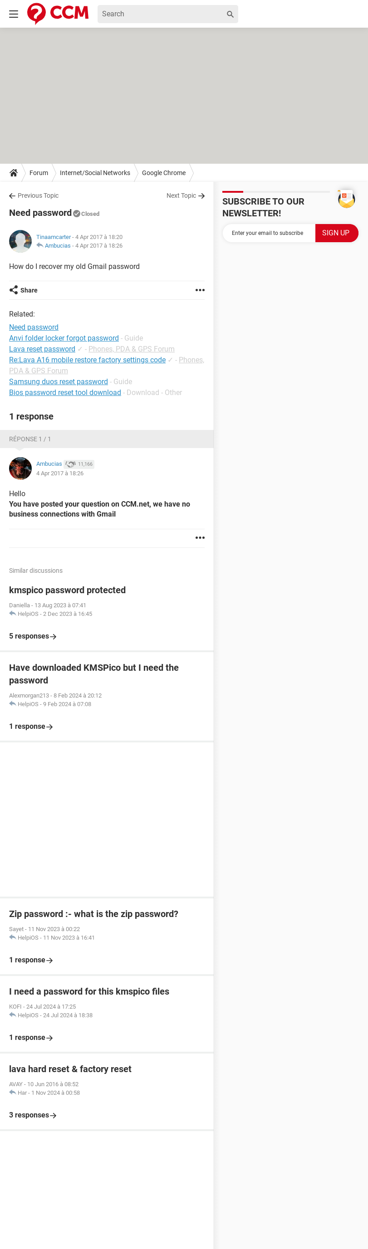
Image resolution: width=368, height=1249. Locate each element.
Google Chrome (164, 172)
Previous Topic (38, 195)
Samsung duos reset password (58, 381)
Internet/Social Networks (95, 172)
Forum (38, 172)
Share (29, 290)
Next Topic (181, 195)
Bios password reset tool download (65, 392)
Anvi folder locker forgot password (64, 338)
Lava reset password (42, 349)
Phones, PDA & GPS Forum (131, 349)
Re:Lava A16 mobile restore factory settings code (87, 360)
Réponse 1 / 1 (30, 439)
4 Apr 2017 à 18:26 (99, 245)
